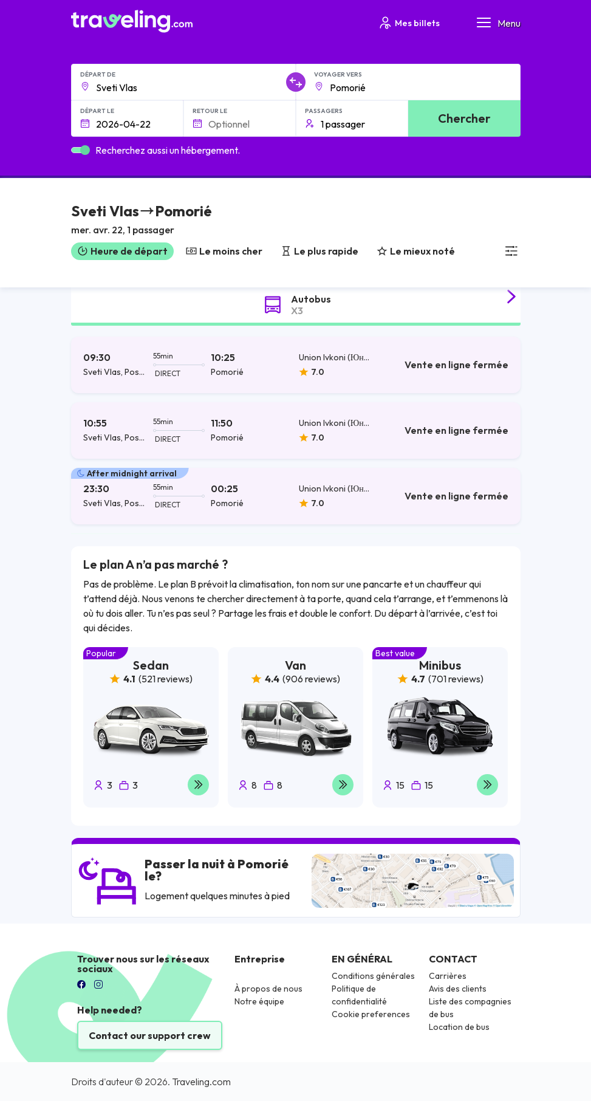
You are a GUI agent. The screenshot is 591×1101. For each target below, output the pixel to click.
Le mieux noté (416, 251)
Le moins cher (224, 251)
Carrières (447, 975)
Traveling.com (201, 1081)
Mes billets (409, 22)
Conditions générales (373, 975)
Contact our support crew (150, 1035)
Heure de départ (122, 251)
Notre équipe (259, 1001)
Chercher (464, 118)
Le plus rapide (319, 251)
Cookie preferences (371, 1014)
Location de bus (459, 1026)
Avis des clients (458, 988)
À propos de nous (268, 988)
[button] (141, 220)
